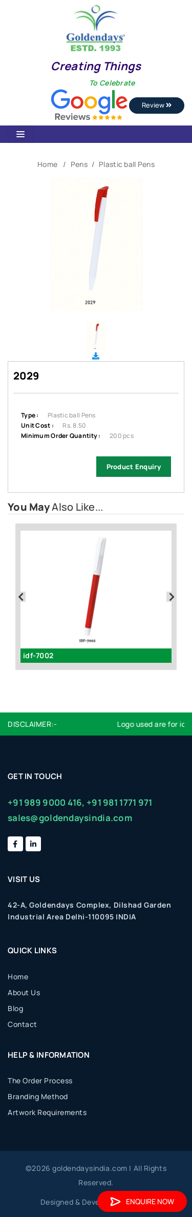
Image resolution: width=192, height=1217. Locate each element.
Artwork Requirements (47, 1112)
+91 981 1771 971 (119, 802)
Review (157, 105)
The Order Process (40, 1080)
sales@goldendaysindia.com (70, 818)
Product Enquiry (133, 466)
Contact (22, 1024)
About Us (24, 992)
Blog (15, 1008)
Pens (79, 164)
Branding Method (38, 1096)
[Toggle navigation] (20, 134)
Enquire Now (142, 1201)
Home (47, 164)
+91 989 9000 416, (46, 802)
